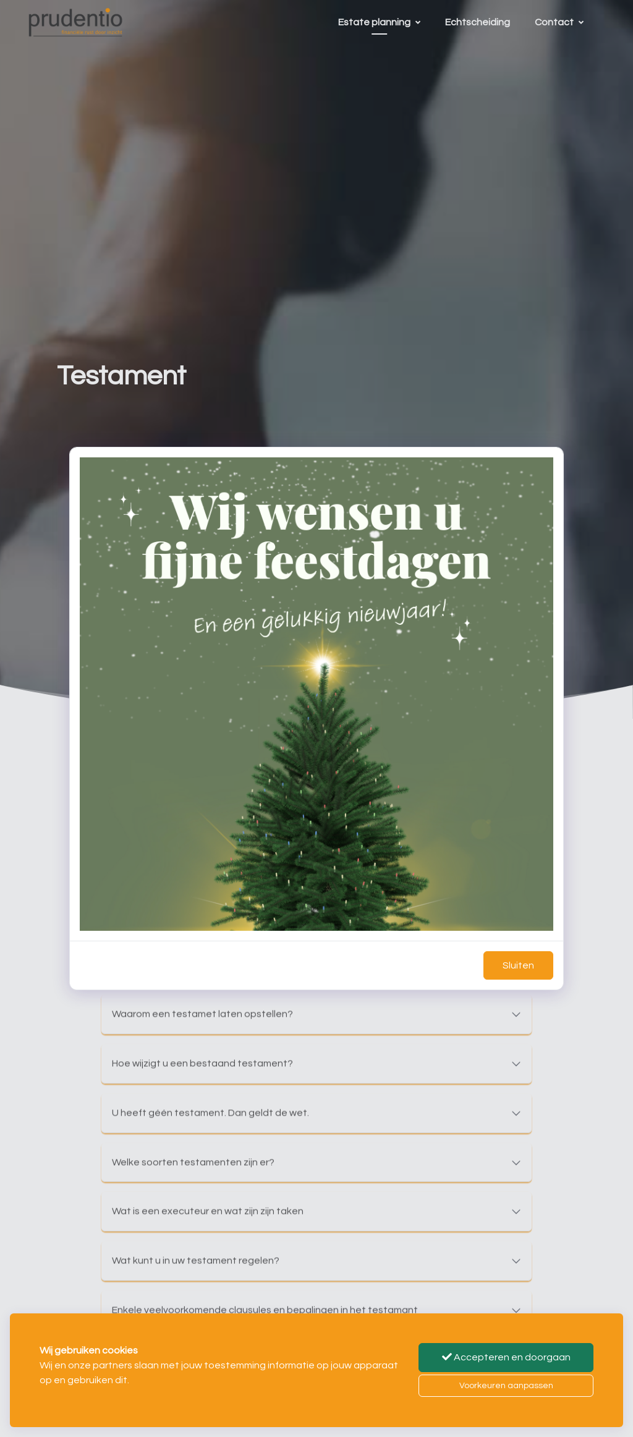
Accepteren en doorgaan (506, 1357)
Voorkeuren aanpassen (506, 1385)
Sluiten (518, 965)
